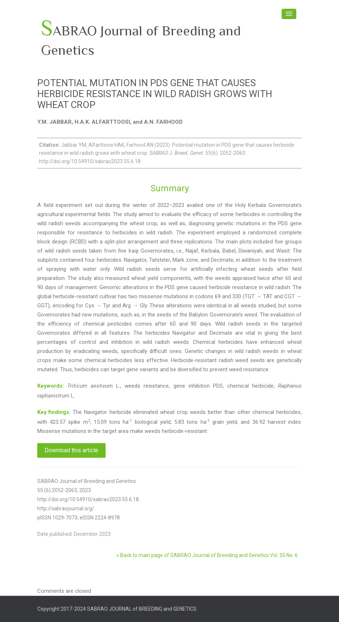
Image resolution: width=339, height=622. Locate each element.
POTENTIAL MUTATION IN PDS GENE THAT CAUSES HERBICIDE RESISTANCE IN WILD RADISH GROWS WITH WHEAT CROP (154, 93)
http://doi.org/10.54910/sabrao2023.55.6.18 (88, 499)
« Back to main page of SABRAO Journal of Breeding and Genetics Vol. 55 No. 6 (207, 555)
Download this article (71, 450)
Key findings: (54, 412)
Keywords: (50, 386)
